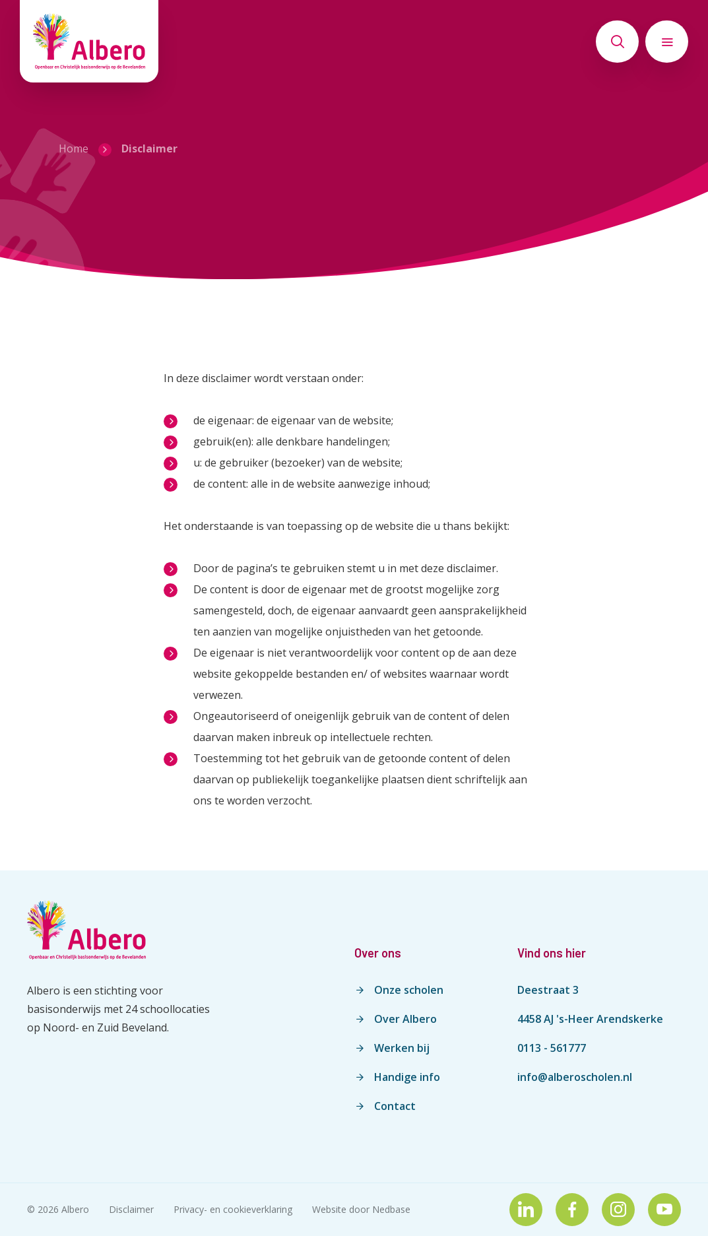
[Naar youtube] (664, 1209)
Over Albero (405, 1019)
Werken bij (402, 1048)
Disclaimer (131, 1209)
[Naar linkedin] (525, 1209)
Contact (395, 1106)
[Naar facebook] (572, 1209)
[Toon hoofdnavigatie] (666, 41)
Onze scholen (408, 990)
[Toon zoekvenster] (617, 41)
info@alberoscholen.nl (574, 1077)
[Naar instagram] (618, 1209)
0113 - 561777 (551, 1048)
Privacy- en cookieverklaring (233, 1209)
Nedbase (391, 1209)
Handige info (407, 1077)
